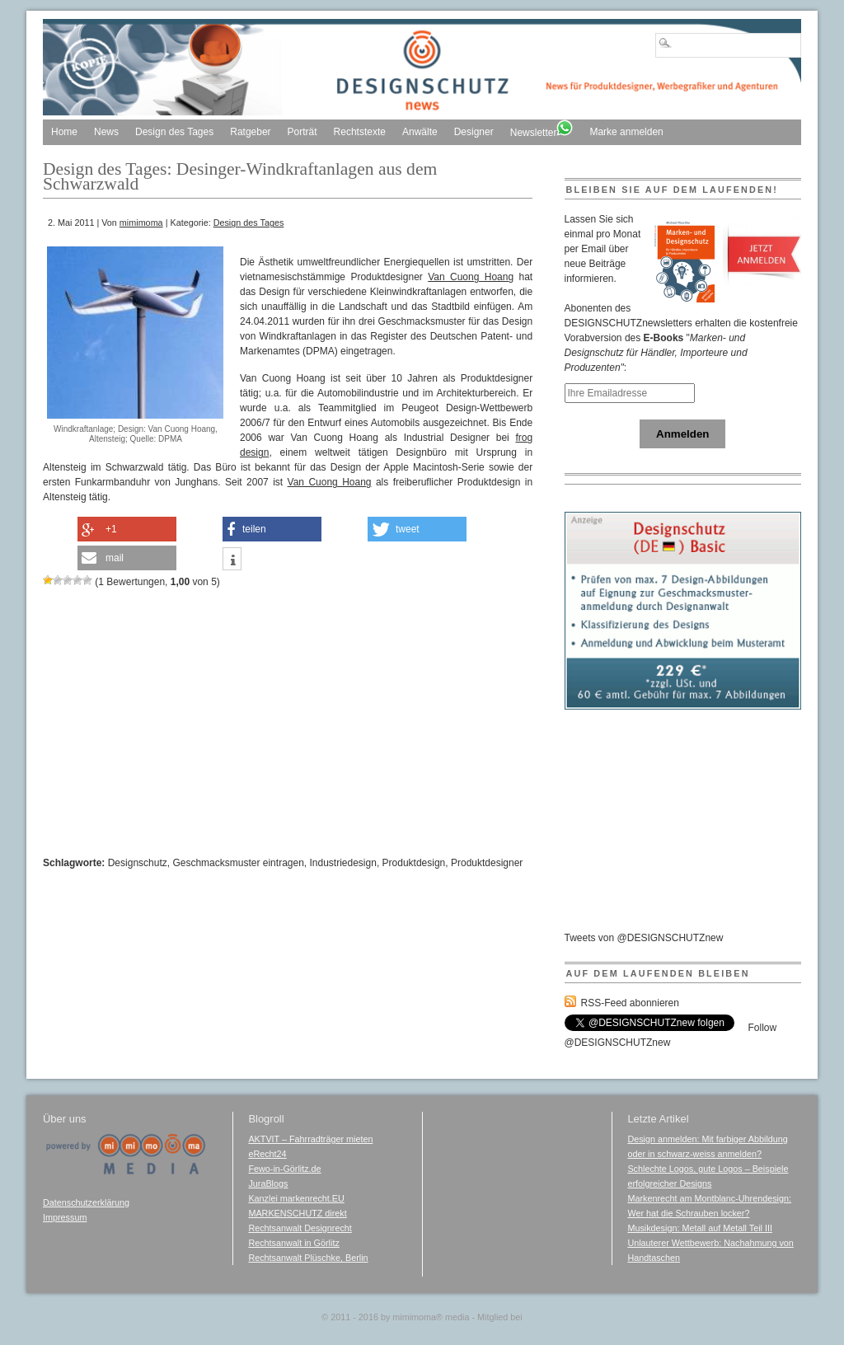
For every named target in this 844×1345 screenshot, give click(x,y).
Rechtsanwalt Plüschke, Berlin (308, 1258)
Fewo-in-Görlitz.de (284, 1169)
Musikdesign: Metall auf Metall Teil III (699, 1228)
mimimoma (141, 222)
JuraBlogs (268, 1183)
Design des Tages (174, 132)
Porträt (302, 132)
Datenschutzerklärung (86, 1202)
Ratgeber (250, 132)
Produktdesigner (487, 863)
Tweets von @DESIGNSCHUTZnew (644, 938)
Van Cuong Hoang (470, 277)
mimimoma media (430, 1317)
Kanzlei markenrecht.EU (296, 1198)
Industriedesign (343, 863)
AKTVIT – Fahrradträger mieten (310, 1139)
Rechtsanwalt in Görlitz (293, 1243)
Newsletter (542, 129)
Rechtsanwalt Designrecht (299, 1228)
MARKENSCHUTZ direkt (297, 1213)
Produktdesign (414, 863)
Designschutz (137, 863)
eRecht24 (267, 1154)
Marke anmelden (626, 132)
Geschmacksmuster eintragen (237, 863)
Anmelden (682, 434)
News (106, 132)
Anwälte (420, 132)
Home (64, 132)
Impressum (65, 1217)
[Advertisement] (175, 236)
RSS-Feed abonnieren (630, 1003)
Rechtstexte (360, 132)
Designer (474, 132)
